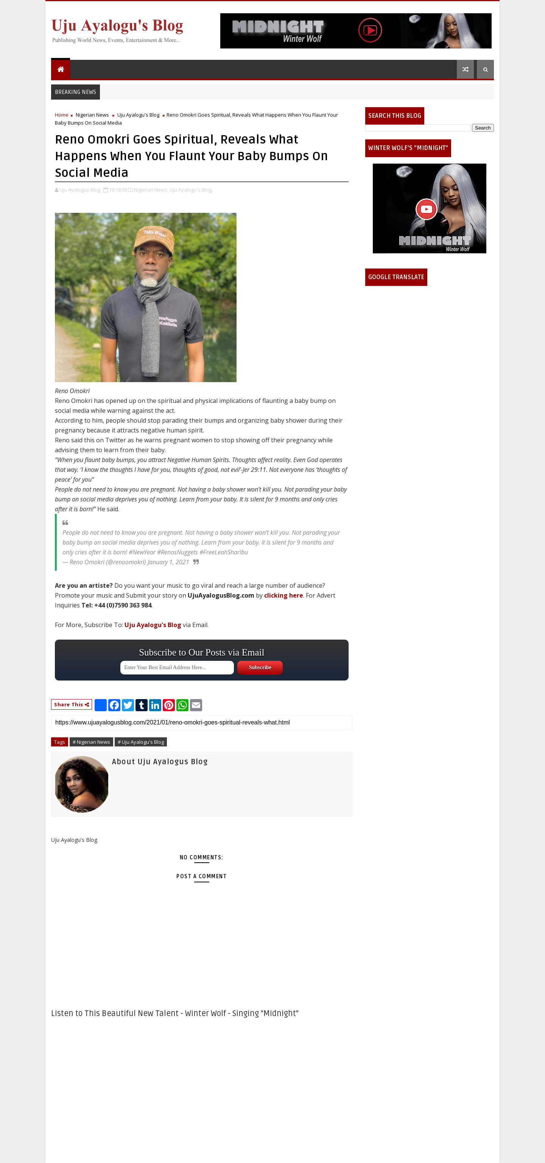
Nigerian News (92, 114)
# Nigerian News (91, 741)
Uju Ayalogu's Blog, (191, 189)
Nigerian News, (151, 189)
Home (62, 114)
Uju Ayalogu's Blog (138, 114)
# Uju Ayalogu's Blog (141, 741)
